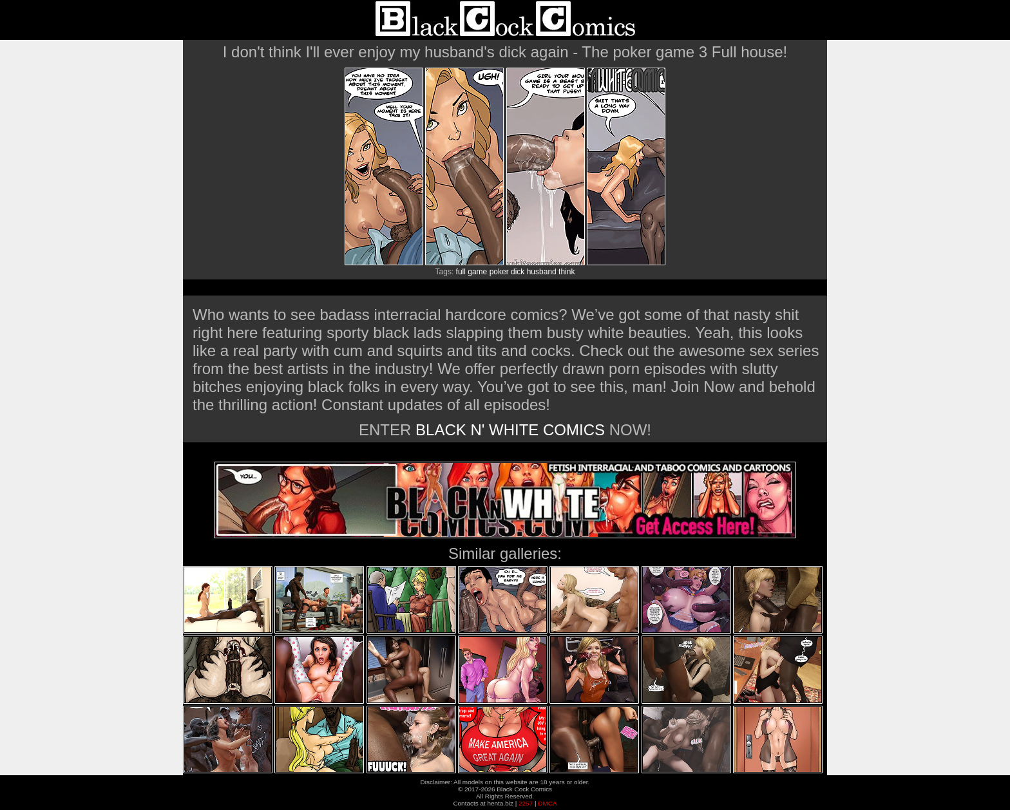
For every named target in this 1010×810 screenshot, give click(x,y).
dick (517, 271)
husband (542, 271)
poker (499, 271)
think (566, 271)
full (461, 271)
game (477, 271)
